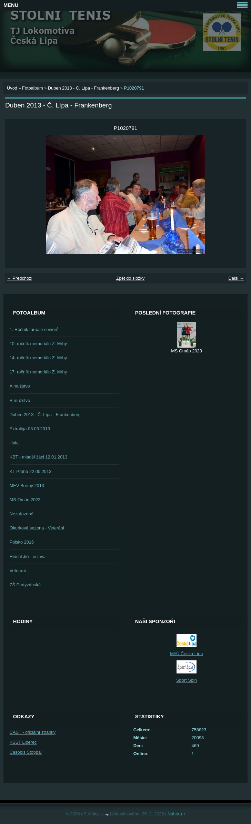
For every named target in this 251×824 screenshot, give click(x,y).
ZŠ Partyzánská (25, 584)
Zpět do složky (130, 278)
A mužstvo (20, 386)
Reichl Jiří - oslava (28, 556)
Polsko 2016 (22, 542)
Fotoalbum (32, 88)
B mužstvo (20, 400)
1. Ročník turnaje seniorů (34, 329)
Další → (236, 278)
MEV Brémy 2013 (27, 485)
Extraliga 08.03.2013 (30, 428)
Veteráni (18, 570)
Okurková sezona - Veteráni (37, 528)
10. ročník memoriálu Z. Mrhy (38, 343)
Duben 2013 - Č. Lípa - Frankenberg (83, 88)
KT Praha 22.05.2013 (30, 471)
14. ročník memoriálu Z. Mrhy (38, 357)
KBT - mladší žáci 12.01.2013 (39, 457)
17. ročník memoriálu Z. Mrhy (38, 371)
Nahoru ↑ (176, 813)
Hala (14, 442)
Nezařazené (21, 513)
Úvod (12, 88)
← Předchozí (19, 278)
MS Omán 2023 (25, 499)
